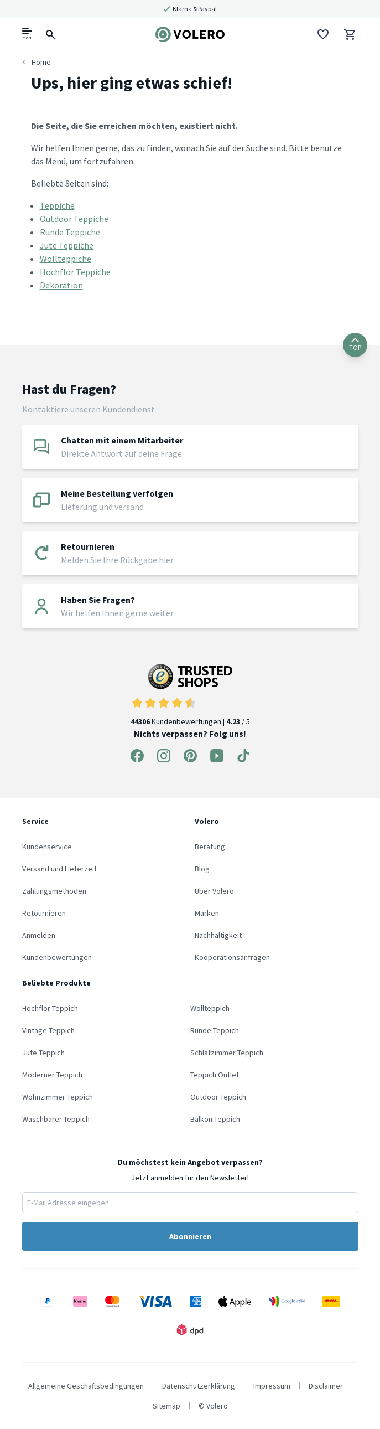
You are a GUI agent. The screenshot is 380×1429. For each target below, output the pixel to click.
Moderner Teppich (52, 1075)
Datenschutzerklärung (198, 1386)
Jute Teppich (43, 1052)
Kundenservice (47, 847)
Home (41, 62)
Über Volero (214, 891)
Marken (207, 913)
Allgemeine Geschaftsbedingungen (86, 1386)
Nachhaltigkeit (218, 935)
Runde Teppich (214, 1030)
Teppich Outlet (214, 1075)
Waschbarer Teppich (56, 1119)
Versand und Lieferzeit (59, 869)
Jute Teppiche (66, 245)
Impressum (271, 1386)
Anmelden (38, 935)
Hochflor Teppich (50, 1008)
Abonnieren (190, 1236)
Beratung (210, 847)
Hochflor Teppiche (75, 271)
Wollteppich (210, 1008)
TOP (355, 345)
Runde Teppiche (70, 232)
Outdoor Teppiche (74, 218)
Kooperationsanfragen (232, 957)
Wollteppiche (65, 258)
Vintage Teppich (48, 1030)
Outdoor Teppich (218, 1097)
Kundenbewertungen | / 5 (190, 695)
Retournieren (44, 913)
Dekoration (61, 285)
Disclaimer (326, 1386)
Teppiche (57, 205)
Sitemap (166, 1406)
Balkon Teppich (215, 1119)
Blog (202, 869)
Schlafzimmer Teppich (226, 1052)
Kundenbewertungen (57, 957)
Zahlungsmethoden (54, 891)
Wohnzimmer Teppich (57, 1097)
